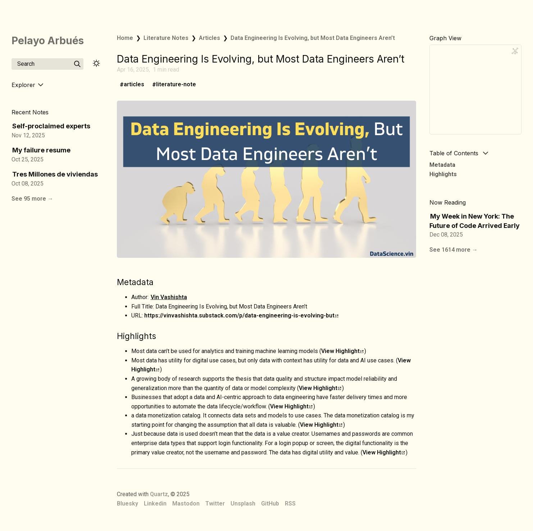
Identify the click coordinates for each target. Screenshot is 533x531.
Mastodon (186, 503)
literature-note (176, 84)
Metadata (442, 164)
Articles (209, 38)
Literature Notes (166, 38)
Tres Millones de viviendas (55, 174)
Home (125, 38)
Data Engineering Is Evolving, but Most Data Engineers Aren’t (313, 38)
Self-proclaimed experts (51, 126)
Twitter (215, 503)
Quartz (159, 494)
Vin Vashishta (169, 297)
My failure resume (41, 150)
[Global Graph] (515, 51)
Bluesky (127, 503)
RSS (290, 503)
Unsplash (243, 503)
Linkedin (155, 503)
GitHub (270, 503)
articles (134, 84)
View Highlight (342, 351)
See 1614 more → (453, 249)
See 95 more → (32, 198)
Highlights (443, 174)
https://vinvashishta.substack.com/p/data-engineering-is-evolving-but (241, 315)
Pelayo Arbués (48, 41)
